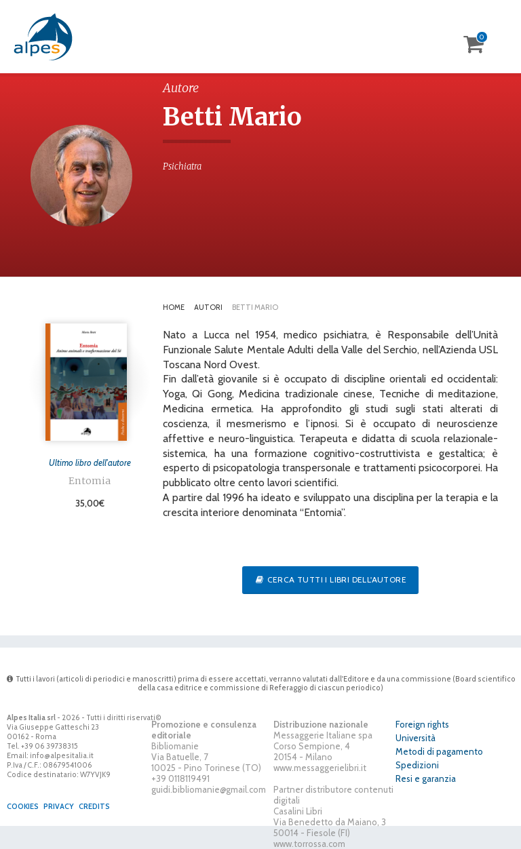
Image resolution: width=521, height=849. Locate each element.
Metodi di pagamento (439, 751)
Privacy (58, 806)
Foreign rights (422, 724)
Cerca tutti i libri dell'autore (330, 579)
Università (415, 737)
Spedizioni (417, 764)
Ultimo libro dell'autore (90, 462)
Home (174, 307)
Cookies (23, 806)
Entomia (90, 481)
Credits (94, 806)
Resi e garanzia (425, 778)
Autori (208, 307)
